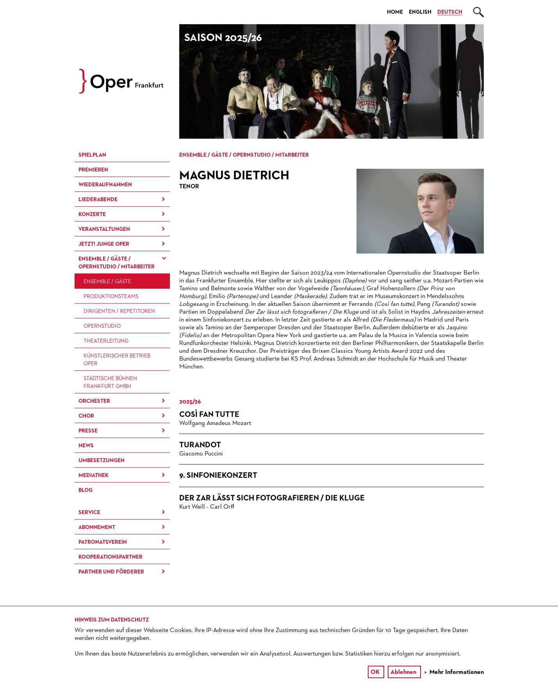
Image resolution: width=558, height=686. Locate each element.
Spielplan (92, 155)
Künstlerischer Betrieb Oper (117, 359)
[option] (331, 81)
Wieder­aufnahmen (105, 185)
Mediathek (93, 475)
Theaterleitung (106, 341)
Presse (88, 431)
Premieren (93, 170)
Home (395, 12)
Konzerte (92, 214)
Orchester (94, 401)
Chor (86, 416)
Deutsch (449, 12)
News (86, 445)
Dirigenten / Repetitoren (119, 311)
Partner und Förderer (111, 572)
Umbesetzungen (101, 460)
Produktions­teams (111, 296)
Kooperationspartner (110, 557)
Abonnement (96, 527)
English (420, 12)
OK (375, 672)
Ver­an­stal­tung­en (104, 229)
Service (89, 512)
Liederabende (98, 199)
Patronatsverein (102, 542)
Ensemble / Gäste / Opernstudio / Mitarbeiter (116, 263)
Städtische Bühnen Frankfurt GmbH (110, 382)
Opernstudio (102, 326)
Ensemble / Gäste (107, 281)
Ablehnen (403, 672)
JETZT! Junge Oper (103, 244)
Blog (85, 490)
